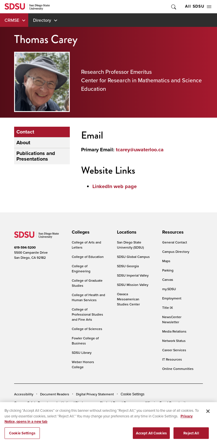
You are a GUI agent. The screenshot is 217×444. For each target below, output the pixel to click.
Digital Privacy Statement (95, 394)
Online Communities (178, 368)
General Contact (174, 242)
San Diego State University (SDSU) (130, 245)
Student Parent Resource (119, 402)
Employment (171, 298)
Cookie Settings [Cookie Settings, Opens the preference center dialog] (22, 436)
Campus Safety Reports (32, 402)
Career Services (174, 350)
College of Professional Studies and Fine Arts (87, 314)
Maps (166, 260)
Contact (25, 131)
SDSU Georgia (128, 266)
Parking (167, 270)
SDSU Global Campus (133, 256)
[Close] (208, 414)
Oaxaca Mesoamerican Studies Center (128, 299)
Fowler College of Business (85, 341)
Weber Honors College (83, 364)
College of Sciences (87, 328)
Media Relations (174, 331)
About (23, 142)
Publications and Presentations (35, 156)
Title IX (167, 307)
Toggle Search (173, 6)
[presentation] (80, 232)
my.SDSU (169, 288)
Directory (42, 20)
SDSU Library (82, 352)
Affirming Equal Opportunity (166, 402)
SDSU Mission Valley (132, 284)
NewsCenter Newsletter (171, 319)
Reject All (191, 436)
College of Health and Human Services (88, 297)
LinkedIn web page (114, 186)
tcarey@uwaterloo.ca (140, 149)
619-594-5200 (25, 247)
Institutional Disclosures (75, 402)
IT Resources (172, 359)
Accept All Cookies (151, 436)
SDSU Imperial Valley (133, 275)
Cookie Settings (132, 394)
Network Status (174, 340)
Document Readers (54, 394)
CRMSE (12, 20)
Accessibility (23, 394)
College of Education (88, 256)
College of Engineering (81, 268)
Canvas (167, 279)
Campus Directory (175, 251)
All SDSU (198, 6)
